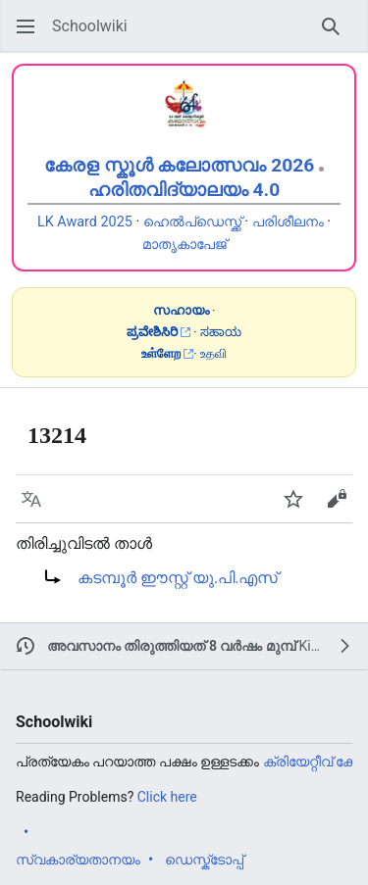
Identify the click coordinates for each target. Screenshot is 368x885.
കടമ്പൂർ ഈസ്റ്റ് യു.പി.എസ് (178, 577)
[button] (25, 26)
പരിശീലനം (288, 222)
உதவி (213, 353)
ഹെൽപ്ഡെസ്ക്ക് (192, 222)
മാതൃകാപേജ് (184, 244)
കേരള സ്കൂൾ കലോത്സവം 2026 (179, 165)
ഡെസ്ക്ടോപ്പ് (204, 859)
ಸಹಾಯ (220, 331)
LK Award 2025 (84, 222)
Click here (167, 797)
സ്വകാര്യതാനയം (78, 859)
